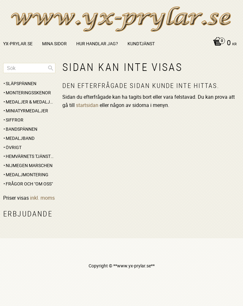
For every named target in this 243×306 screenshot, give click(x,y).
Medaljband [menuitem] (20, 138)
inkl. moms (42, 197)
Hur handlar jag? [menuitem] (97, 44)
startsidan (87, 105)
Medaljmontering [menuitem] (27, 175)
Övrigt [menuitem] (14, 147)
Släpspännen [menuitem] (21, 83)
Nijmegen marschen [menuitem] (29, 165)
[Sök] (50, 68)
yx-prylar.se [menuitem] (18, 44)
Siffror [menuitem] (14, 120)
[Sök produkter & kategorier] (29, 68)
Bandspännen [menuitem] (21, 129)
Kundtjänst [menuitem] (141, 44)
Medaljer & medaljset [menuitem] (30, 102)
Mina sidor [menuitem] (54, 44)
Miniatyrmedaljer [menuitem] (27, 111)
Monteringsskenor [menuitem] (28, 93)
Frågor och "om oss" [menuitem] (29, 184)
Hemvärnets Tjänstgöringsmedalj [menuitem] (30, 156)
